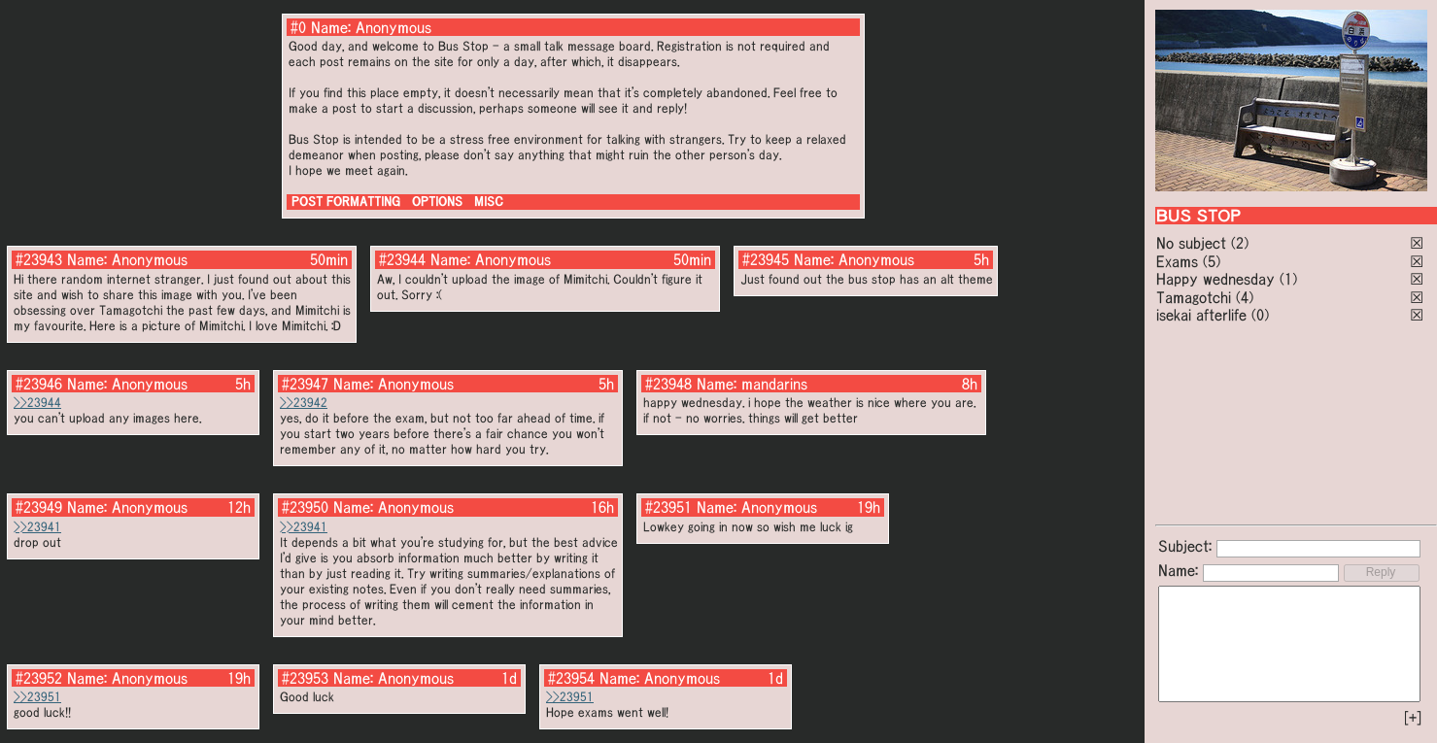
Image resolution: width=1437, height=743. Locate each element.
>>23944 (37, 402)
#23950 (305, 507)
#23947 (305, 383)
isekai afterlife (1201, 314)
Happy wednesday (1215, 279)
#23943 (39, 259)
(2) (1240, 243)
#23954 (571, 678)
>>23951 (37, 697)
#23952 (39, 678)
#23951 (668, 507)
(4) (1244, 297)
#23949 (39, 507)
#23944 (402, 259)
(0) (1260, 314)
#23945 (765, 259)
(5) (1211, 261)
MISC (488, 201)
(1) (1288, 279)
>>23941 (37, 527)
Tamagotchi (1193, 297)
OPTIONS (437, 201)
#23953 (305, 678)
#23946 (39, 383)
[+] (1412, 718)
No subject (1193, 243)
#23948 (668, 383)
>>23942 (303, 402)
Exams (1177, 261)
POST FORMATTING (345, 201)
